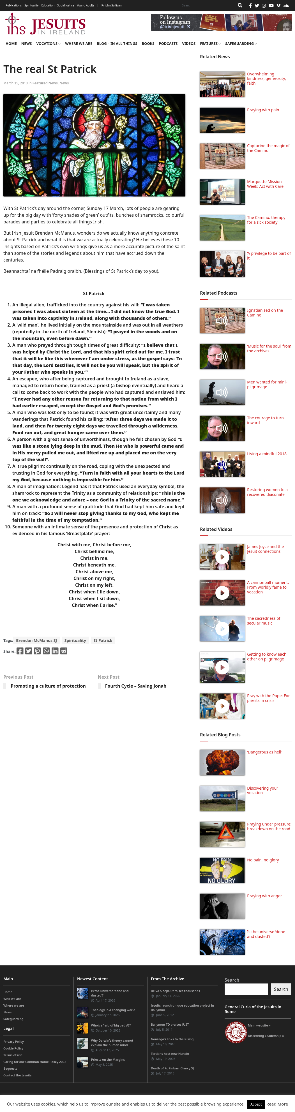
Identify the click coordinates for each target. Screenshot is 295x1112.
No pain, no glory (263, 860)
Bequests (10, 1068)
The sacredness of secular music (263, 621)
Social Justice (65, 5)
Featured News (45, 83)
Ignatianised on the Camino (265, 313)
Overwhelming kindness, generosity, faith (266, 78)
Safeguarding (241, 43)
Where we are (78, 43)
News (26, 43)
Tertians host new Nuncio (170, 1053)
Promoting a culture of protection (48, 686)
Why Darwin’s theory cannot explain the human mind (112, 1042)
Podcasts (168, 43)
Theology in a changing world (113, 1010)
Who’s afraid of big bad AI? (111, 1025)
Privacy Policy (13, 1041)
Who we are (12, 999)
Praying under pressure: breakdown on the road (269, 826)
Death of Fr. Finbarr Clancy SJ (172, 1068)
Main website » (259, 1025)
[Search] (207, 5)
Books (148, 43)
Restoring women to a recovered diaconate (267, 492)
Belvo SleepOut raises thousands (175, 991)
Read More (277, 1104)
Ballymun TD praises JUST (170, 1024)
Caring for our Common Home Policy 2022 (34, 1062)
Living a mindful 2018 (267, 453)
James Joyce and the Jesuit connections (265, 549)
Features (210, 43)
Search (232, 980)
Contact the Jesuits (17, 1075)
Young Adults (85, 5)
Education (47, 5)
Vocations (48, 43)
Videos (189, 43)
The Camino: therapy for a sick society (266, 220)
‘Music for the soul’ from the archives (269, 348)
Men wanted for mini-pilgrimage (267, 384)
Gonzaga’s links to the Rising (172, 1039)
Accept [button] (256, 1104)
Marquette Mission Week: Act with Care (265, 184)
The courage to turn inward (265, 420)
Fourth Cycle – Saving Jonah (136, 686)
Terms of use (12, 1055)
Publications (14, 5)
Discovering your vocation (262, 790)
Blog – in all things (117, 43)
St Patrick (103, 640)
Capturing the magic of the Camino (268, 148)
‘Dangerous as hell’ (264, 752)
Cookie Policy (13, 1048)
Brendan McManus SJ (36, 640)
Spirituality (31, 5)
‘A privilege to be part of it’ (269, 256)
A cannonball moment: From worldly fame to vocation (268, 587)
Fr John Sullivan (112, 5)
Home (11, 43)
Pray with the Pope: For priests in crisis (268, 698)
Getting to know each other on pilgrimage (266, 656)
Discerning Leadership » (266, 1036)
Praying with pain (263, 109)
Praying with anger (264, 895)
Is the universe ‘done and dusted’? (266, 934)
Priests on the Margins (108, 1059)
